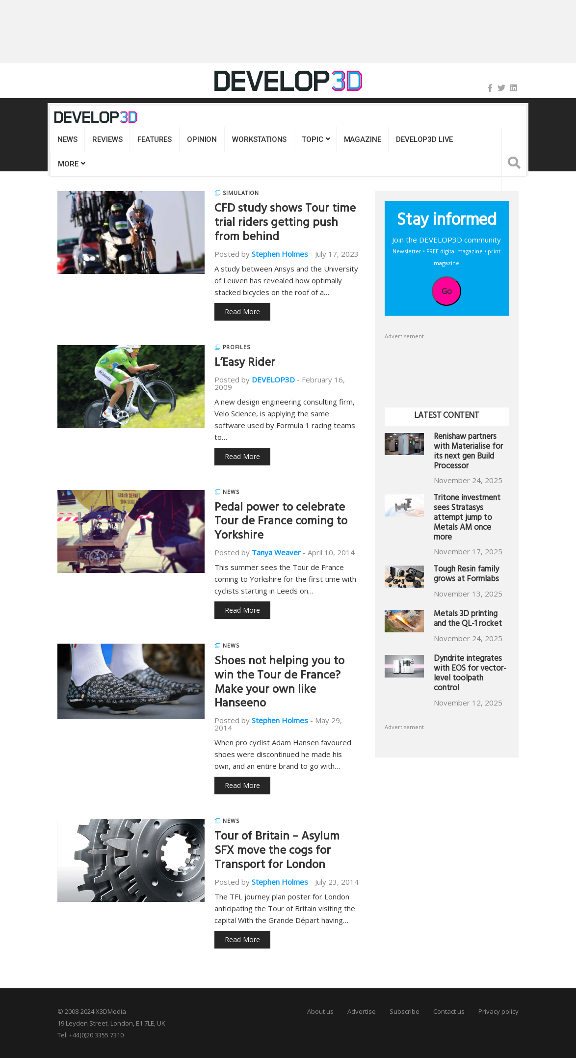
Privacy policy (498, 1011)
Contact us (449, 1011)
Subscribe (404, 1011)
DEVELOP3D (273, 379)
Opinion (202, 139)
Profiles (236, 347)
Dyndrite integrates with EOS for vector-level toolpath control (470, 674)
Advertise (361, 1011)
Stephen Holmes (280, 254)
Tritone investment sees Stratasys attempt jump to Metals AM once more (467, 518)
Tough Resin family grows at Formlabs (466, 575)
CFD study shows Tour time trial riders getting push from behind (285, 223)
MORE (68, 164)
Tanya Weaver (276, 552)
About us (320, 1011)
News (67, 139)
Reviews (107, 139)
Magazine (362, 139)
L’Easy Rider (244, 364)
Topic (312, 139)
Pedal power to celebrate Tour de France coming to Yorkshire (280, 522)
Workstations (259, 139)
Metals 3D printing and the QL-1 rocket (468, 619)
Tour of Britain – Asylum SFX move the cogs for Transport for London (277, 851)
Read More (242, 311)
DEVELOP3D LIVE (424, 139)
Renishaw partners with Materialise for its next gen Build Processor (468, 452)
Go (447, 291)
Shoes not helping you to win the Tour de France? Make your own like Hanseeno (279, 683)
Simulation (241, 193)
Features (154, 139)
